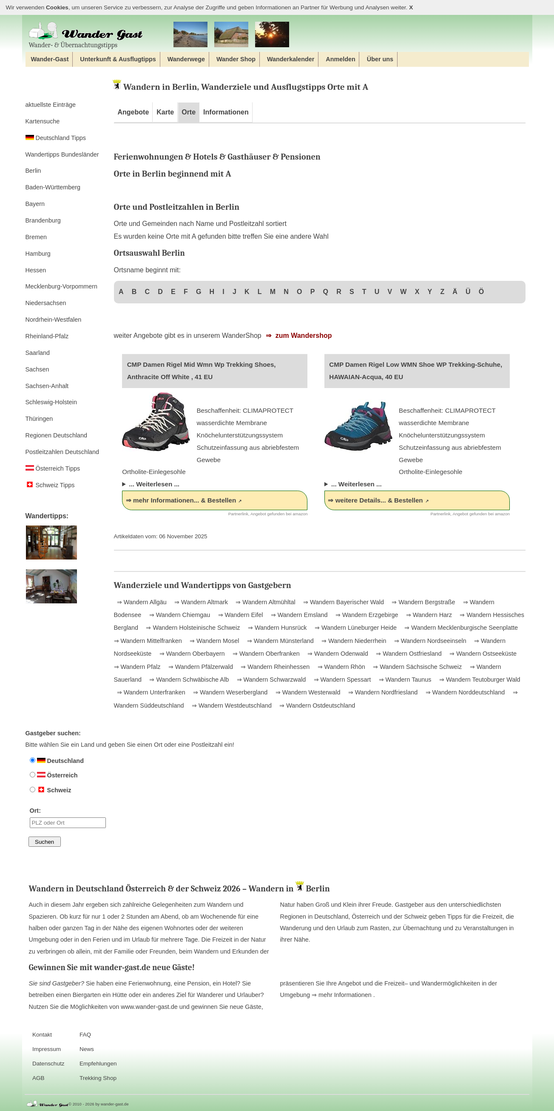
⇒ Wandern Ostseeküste (482, 653)
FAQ (85, 1034)
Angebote (133, 112)
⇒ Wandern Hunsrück (276, 627)
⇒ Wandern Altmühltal (264, 602)
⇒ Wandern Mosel (213, 640)
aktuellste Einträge (51, 104)
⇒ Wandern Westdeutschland (231, 705)
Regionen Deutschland (57, 435)
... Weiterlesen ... (154, 484)
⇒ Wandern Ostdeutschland (316, 705)
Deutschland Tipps (56, 137)
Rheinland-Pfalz (47, 336)
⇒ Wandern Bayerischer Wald (342, 602)
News (87, 1049)
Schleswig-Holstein (51, 402)
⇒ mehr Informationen (342, 994)
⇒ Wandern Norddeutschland (464, 692)
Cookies (57, 7)
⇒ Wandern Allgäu (142, 602)
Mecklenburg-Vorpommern (62, 286)
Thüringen (39, 418)
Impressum (46, 1049)
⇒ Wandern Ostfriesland (408, 653)
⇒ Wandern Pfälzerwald (200, 666)
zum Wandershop (302, 335)
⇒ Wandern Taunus (404, 679)
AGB (38, 1078)
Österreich (54, 775)
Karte (165, 112)
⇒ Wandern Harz (428, 614)
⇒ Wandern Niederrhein (353, 640)
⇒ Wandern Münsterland (279, 640)
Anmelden (340, 59)
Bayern (35, 203)
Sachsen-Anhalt (47, 386)
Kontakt (42, 1034)
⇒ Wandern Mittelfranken (148, 640)
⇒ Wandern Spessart (341, 679)
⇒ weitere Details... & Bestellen (375, 500)
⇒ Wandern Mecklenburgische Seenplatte (460, 627)
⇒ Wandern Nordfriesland (382, 692)
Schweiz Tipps (50, 485)
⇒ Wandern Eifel (239, 614)
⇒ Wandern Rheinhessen (274, 666)
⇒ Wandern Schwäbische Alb (188, 679)
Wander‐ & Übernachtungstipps (86, 35)
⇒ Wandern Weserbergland (229, 692)
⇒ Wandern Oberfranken (265, 653)
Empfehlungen (98, 1063)
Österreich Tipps (53, 468)
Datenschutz (48, 1063)
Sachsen (37, 369)
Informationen (226, 112)
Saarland (38, 352)
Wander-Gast (49, 59)
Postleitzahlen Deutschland (62, 451)
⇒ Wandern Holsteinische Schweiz (192, 627)
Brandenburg (43, 220)
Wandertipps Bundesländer (62, 154)
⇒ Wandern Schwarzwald (270, 679)
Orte (189, 112)
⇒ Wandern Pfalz (137, 666)
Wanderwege (186, 59)
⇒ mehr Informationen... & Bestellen (181, 500)
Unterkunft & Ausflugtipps (118, 59)
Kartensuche (43, 121)
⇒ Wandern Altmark (200, 602)
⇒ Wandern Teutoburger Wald (479, 679)
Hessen (36, 270)
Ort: (68, 817)
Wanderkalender (290, 59)
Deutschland (57, 760)
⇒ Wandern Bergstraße (422, 602)
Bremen (36, 237)
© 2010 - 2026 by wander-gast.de (98, 1104)
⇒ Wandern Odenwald (337, 653)
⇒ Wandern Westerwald (307, 692)
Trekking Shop (98, 1078)
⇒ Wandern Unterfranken (151, 692)
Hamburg (38, 253)
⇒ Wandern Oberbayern (191, 653)
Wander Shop (236, 59)
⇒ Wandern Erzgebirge (366, 614)
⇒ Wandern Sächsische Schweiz (416, 666)
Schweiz (50, 790)
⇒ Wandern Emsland (298, 614)
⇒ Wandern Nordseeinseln (429, 640)
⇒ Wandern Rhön (340, 666)
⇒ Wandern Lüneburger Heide (355, 627)
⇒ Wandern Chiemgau (179, 614)
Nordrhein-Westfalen (54, 319)
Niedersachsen (46, 303)
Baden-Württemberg (53, 187)
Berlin (33, 170)
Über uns (380, 59)
